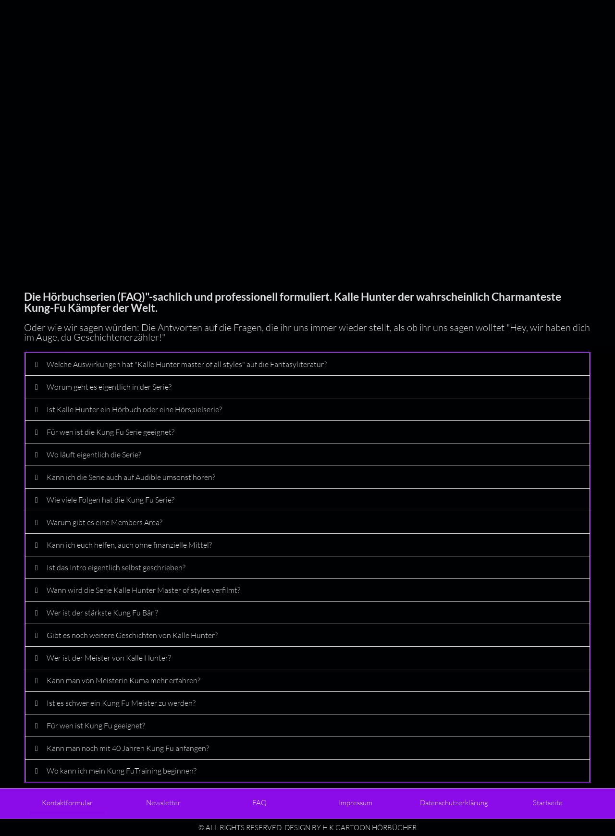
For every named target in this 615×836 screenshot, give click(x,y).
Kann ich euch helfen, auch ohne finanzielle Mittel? (129, 545)
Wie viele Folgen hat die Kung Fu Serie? (110, 499)
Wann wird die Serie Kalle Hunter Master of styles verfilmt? (143, 590)
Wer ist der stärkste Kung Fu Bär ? (102, 612)
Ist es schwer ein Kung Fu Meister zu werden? (121, 703)
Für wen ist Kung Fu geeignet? (96, 725)
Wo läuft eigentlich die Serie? (94, 454)
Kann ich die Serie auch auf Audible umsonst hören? (131, 477)
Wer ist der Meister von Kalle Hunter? (109, 658)
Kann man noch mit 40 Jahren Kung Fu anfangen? (128, 748)
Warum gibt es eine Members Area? (104, 522)
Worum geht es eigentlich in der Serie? (109, 387)
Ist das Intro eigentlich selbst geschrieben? (116, 567)
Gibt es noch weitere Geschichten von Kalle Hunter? (132, 635)
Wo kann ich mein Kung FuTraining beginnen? (122, 770)
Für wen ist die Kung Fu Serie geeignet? (110, 432)
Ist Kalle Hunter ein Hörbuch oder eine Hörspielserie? (134, 409)
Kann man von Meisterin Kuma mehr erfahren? (123, 680)
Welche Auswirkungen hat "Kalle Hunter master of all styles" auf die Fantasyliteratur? (187, 364)
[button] (307, 364)
